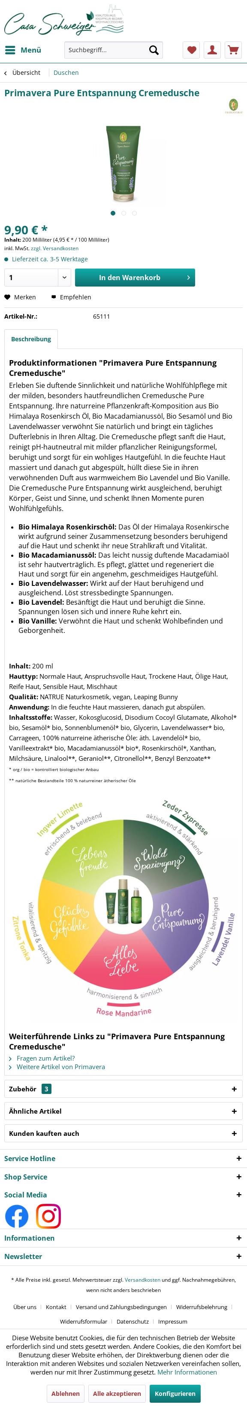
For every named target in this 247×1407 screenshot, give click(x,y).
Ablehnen (65, 1393)
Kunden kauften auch (44, 1133)
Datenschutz (133, 1321)
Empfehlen (71, 297)
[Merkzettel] (191, 50)
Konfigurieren (175, 1393)
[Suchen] (154, 50)
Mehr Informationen (187, 1372)
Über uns (24, 1307)
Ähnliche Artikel (35, 1111)
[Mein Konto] (212, 50)
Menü (23, 49)
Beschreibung (31, 339)
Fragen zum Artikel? (42, 1058)
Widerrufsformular (83, 1321)
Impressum (172, 1321)
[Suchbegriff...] (113, 50)
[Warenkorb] (233, 50)
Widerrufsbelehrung (201, 1307)
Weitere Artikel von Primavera (57, 1066)
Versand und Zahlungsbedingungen (121, 1307)
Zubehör (30, 1089)
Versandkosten (142, 1279)
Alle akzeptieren (117, 1393)
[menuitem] (22, 50)
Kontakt (56, 1307)
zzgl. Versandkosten (54, 248)
